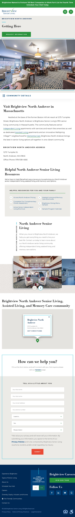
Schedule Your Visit (8, 486)
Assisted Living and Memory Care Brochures (52, 198)
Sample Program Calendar (52, 209)
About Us (5, 482)
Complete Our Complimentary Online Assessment (25, 202)
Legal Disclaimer (36, 512)
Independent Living (11, 129)
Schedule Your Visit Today (38, 5)
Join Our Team (62, 480)
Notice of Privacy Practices (20, 512)
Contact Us (5, 503)
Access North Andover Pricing (24, 197)
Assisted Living (21, 132)
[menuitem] (65, 12)
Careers (4, 490)
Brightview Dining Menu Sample (51, 204)
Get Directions (34, 331)
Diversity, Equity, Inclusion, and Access (15, 494)
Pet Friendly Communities (12, 499)
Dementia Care (33, 136)
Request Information (16, 34)
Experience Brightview (9, 474)
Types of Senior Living (9, 478)
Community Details (19, 96)
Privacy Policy (6, 512)
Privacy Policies (18, 442)
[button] (71, 12)
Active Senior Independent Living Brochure (23, 208)
